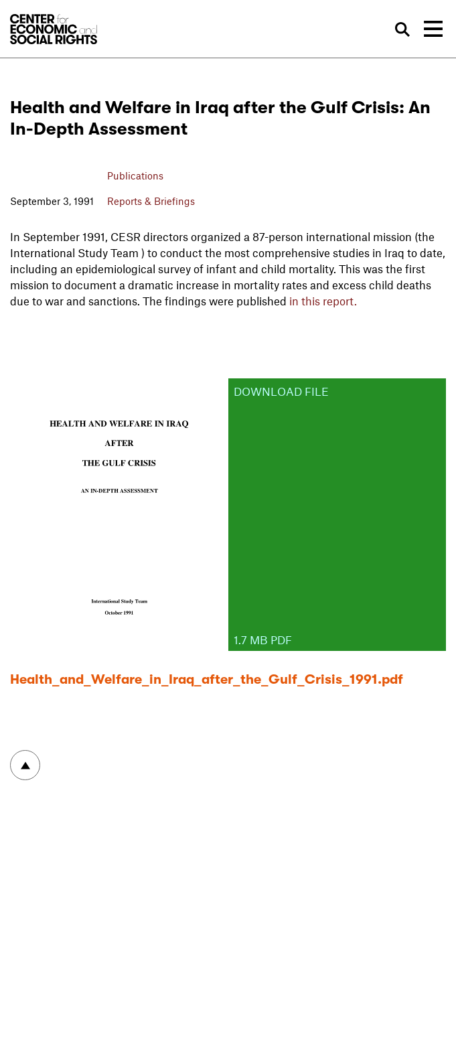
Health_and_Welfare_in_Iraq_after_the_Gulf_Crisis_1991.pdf (206, 679)
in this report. (323, 300)
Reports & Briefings (151, 201)
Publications (135, 175)
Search (403, 29)
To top (25, 765)
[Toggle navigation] (433, 29)
